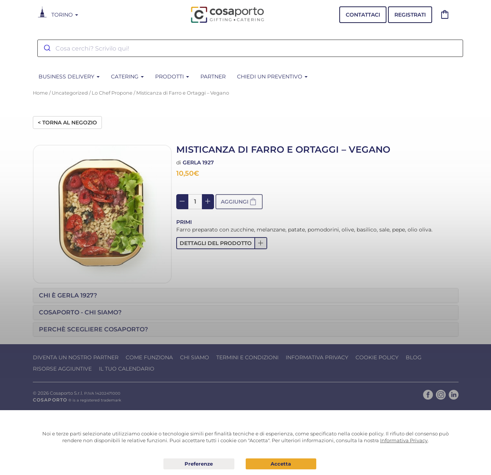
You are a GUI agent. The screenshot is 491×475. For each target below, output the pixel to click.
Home (40, 93)
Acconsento (281, 463)
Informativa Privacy (317, 357)
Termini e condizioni (247, 357)
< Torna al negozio (67, 122)
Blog (414, 357)
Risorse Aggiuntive (62, 368)
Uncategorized (70, 93)
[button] (221, 243)
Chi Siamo (194, 357)
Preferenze (198, 464)
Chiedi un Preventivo (272, 76)
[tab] (245, 295)
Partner (213, 76)
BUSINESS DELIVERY (69, 76)
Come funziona (149, 357)
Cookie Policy (377, 357)
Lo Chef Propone (112, 93)
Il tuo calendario (126, 368)
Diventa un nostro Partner (76, 357)
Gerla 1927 (198, 162)
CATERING (127, 76)
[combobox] (250, 48)
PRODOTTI (172, 76)
